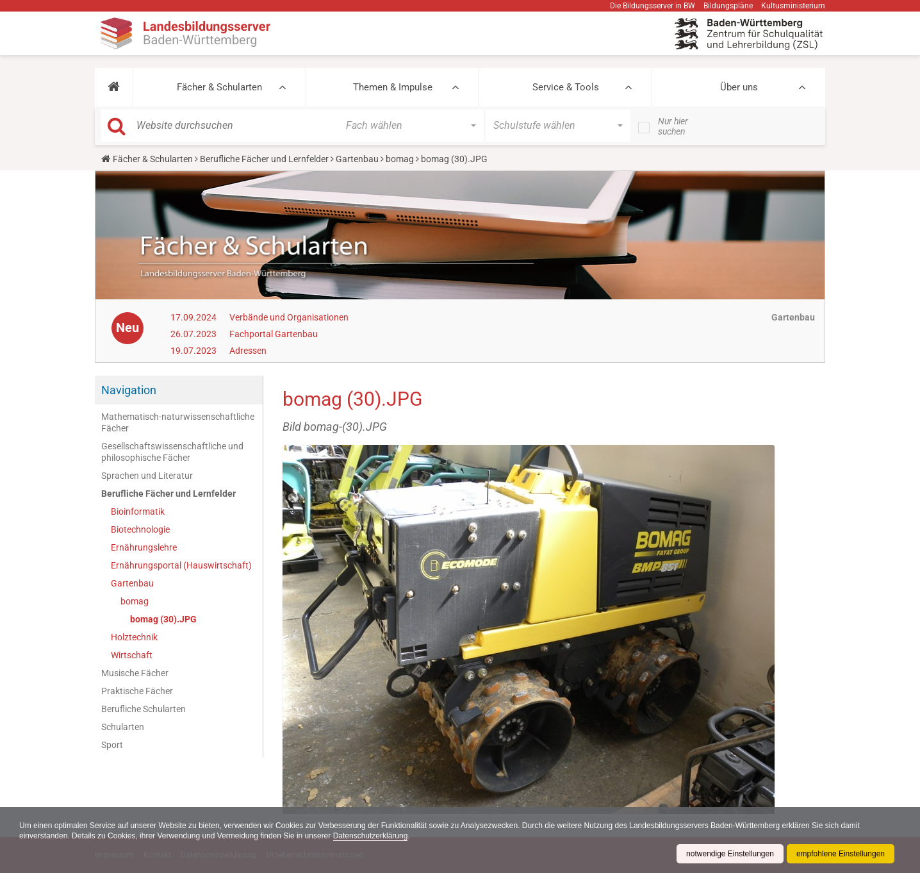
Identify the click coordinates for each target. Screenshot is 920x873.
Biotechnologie (140, 529)
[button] (114, 87)
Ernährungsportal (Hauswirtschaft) (181, 565)
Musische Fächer (134, 673)
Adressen (248, 350)
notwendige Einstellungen (730, 853)
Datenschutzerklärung (370, 835)
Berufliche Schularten (143, 709)
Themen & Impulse (392, 87)
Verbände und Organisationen (289, 317)
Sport (112, 745)
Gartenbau (357, 159)
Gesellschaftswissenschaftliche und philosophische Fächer (172, 452)
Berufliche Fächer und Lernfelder (264, 159)
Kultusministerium (793, 5)
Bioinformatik (138, 511)
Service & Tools (565, 87)
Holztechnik (134, 637)
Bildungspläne (728, 5)
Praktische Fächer (137, 691)
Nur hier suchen (673, 126)
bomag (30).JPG (163, 619)
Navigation (128, 390)
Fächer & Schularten (219, 87)
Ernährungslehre (144, 547)
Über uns (739, 87)
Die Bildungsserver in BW (652, 5)
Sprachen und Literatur (147, 475)
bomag (400, 159)
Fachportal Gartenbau (273, 334)
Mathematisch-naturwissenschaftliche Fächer (177, 422)
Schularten (122, 727)
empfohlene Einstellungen (840, 853)
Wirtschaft (131, 655)
